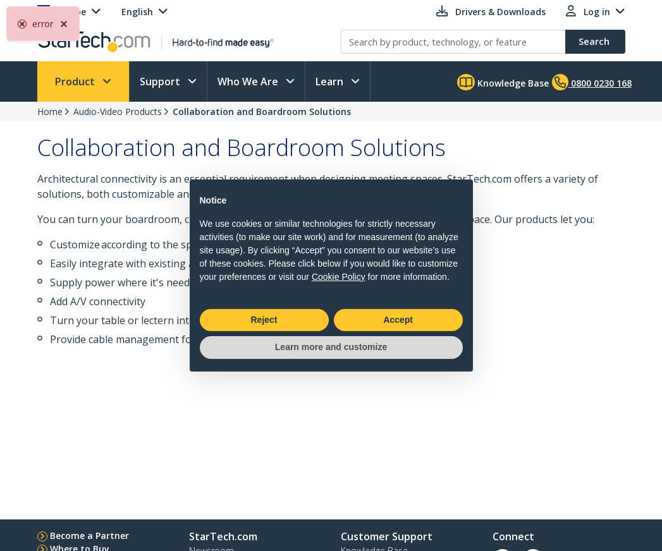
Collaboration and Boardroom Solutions (262, 112)
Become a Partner (89, 536)
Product (76, 81)
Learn (331, 81)
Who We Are (249, 81)
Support (161, 81)
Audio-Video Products (117, 112)
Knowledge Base (503, 82)
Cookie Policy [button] (338, 277)
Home (50, 112)
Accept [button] (398, 320)
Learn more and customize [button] (331, 347)
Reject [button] (263, 320)
